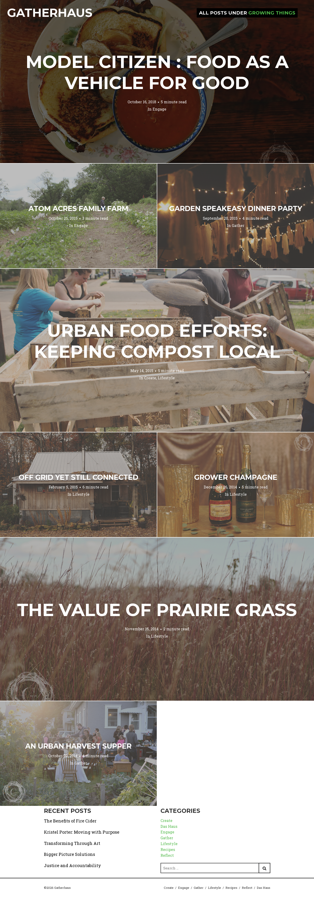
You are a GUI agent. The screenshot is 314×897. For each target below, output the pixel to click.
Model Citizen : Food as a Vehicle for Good (157, 72)
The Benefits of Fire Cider (70, 821)
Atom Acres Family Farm (78, 208)
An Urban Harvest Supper (78, 746)
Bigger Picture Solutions (69, 854)
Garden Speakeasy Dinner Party (235, 208)
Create (150, 377)
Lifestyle (166, 377)
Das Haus (169, 826)
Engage (159, 109)
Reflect (167, 855)
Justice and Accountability (72, 865)
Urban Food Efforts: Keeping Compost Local (157, 341)
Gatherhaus (49, 13)
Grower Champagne (235, 477)
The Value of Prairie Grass (157, 609)
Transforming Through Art (72, 843)
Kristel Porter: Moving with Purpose (81, 832)
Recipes (168, 849)
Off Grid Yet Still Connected (78, 477)
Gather (238, 225)
